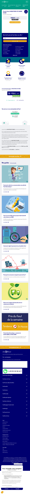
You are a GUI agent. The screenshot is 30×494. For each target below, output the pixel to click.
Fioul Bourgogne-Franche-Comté (8, 417)
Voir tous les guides (13, 176)
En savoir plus (8, 68)
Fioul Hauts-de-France (6, 392)
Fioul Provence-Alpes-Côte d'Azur (8, 395)
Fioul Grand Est (5, 399)
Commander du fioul (15, 360)
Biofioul (4, 440)
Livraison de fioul (5, 441)
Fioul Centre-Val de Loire (7, 414)
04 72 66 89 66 (6, 370)
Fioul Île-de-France (6, 428)
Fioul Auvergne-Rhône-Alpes (7, 388)
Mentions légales (5, 451)
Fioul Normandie (5, 406)
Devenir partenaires (6, 452)
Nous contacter (5, 454)
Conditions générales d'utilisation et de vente (10, 456)
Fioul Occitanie (5, 403)
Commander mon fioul (15, 169)
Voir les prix (15, 41)
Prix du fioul (4, 436)
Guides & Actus (5, 463)
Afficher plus (15, 55)
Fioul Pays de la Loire (6, 425)
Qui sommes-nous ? (6, 449)
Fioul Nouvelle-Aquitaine (7, 410)
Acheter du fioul (5, 435)
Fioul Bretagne (5, 421)
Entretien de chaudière (6, 438)
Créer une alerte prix (15, 22)
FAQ (3, 462)
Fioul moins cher (5, 444)
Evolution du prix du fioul (6, 443)
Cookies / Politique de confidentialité (8, 457)
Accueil (3, 5)
